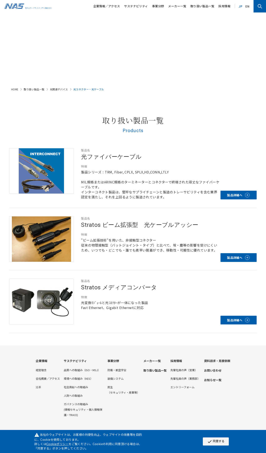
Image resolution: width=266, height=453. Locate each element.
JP (240, 6)
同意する (215, 441)
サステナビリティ (136, 6)
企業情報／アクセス (106, 6)
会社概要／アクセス (48, 379)
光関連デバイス (59, 89)
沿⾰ (38, 387)
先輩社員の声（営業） (183, 370)
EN (247, 6)
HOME (14, 89)
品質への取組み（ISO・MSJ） (82, 370)
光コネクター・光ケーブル (88, 89)
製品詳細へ (235, 195)
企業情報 (41, 361)
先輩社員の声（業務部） (185, 379)
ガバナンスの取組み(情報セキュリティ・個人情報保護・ (83, 409)
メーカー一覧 (177, 6)
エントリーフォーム (182, 387)
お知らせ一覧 (213, 380)
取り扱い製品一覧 (202, 6)
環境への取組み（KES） (78, 379)
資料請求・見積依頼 (217, 361)
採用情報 (224, 6)
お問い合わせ (213, 370)
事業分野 (158, 6)
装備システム (115, 379)
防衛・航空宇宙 (116, 370)
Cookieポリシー (57, 444)
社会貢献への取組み (76, 387)
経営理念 (41, 370)
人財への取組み (73, 396)
